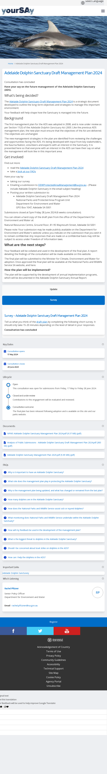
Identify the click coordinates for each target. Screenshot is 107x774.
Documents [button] (53, 426)
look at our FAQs (26, 171)
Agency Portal (53, 681)
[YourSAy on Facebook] (13, 631)
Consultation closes (16, 364)
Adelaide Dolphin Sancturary (15, 573)
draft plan (42, 321)
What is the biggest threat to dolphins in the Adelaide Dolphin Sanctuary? (42, 539)
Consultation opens (16, 351)
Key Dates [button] (53, 344)
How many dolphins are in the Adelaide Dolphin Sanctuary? (36, 499)
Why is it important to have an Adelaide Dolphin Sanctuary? (36, 472)
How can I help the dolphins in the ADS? (27, 557)
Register (54, 622)
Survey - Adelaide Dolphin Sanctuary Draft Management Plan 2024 (45, 315)
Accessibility (53, 664)
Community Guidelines (53, 660)
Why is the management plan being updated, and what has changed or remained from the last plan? (55, 490)
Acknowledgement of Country (53, 647)
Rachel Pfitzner (12, 589)
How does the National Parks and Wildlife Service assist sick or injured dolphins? (46, 508)
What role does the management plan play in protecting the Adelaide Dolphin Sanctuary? (50, 481)
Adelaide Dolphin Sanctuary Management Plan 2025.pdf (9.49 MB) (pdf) (41, 455)
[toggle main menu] (103, 11)
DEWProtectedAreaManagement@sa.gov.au (62, 185)
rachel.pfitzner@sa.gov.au (25, 605)
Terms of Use (53, 651)
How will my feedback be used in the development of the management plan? (44, 530)
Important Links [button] (53, 567)
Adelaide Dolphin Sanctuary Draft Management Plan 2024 (41, 101)
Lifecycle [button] (53, 377)
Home (10, 63)
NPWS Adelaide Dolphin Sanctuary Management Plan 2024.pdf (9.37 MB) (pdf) (44, 433)
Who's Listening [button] (53, 578)
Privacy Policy (53, 655)
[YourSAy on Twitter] (40, 631)
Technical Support (53, 668)
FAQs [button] (53, 465)
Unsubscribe (53, 685)
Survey (53, 300)
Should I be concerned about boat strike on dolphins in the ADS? (38, 548)
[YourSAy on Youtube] (67, 631)
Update (53, 289)
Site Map (53, 673)
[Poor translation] (6, 707)
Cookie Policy (53, 677)
